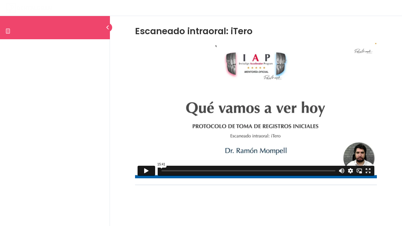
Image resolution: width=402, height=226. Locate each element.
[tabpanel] (256, 110)
